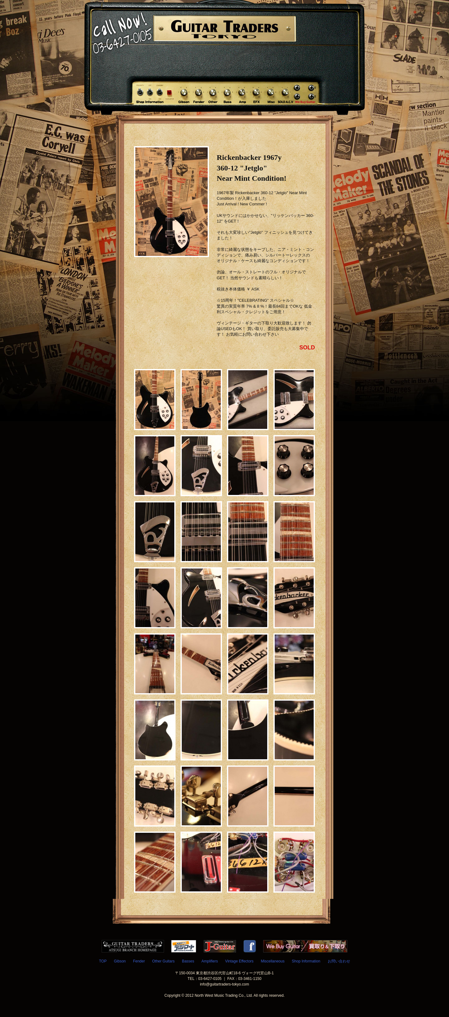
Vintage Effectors (239, 961)
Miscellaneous (272, 961)
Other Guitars (163, 961)
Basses (188, 961)
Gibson (120, 961)
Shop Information (306, 961)
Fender (139, 961)
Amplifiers (209, 961)
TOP (102, 961)
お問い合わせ (339, 961)
